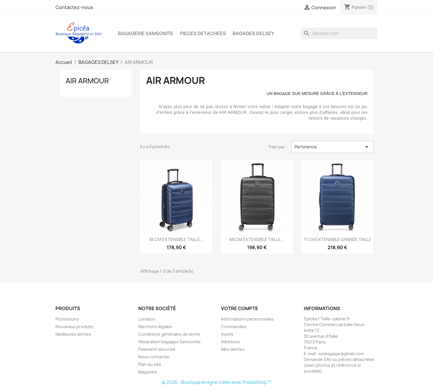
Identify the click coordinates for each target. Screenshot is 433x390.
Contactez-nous (74, 7)
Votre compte (239, 308)
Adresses (230, 341)
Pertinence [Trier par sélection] (332, 146)
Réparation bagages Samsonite (169, 341)
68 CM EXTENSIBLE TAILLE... (256, 239)
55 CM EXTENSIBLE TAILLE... (176, 239)
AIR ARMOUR (87, 81)
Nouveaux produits (74, 326)
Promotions (67, 319)
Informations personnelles (247, 319)
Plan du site (149, 364)
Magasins (147, 372)
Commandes (233, 326)
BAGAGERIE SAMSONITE (145, 33)
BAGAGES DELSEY (253, 33)
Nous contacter (154, 357)
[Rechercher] (339, 33)
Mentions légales (155, 326)
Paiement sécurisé (156, 349)
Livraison (147, 319)
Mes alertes (233, 349)
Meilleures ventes (73, 334)
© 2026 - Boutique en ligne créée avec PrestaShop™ (216, 382)
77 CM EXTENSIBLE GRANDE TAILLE (337, 239)
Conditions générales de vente (169, 334)
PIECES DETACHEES (203, 33)
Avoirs (227, 334)
